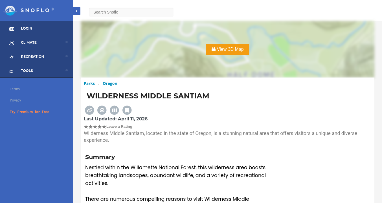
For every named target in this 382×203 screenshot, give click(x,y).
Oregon (110, 83)
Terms (15, 89)
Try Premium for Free (29, 111)
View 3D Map (227, 49)
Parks (89, 83)
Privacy (15, 100)
